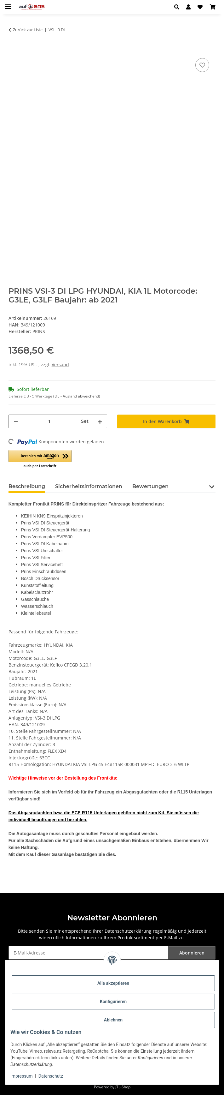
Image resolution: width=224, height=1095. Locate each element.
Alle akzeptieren (113, 983)
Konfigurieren (113, 1001)
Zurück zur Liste (28, 30)
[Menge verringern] (16, 421)
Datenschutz (50, 1076)
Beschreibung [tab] (27, 486)
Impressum (21, 1076)
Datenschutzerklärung (128, 931)
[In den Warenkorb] (14, 49)
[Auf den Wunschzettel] (202, 65)
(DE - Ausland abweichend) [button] (76, 396)
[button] (178, 7)
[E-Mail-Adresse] (89, 953)
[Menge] (49, 421)
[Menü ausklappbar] (8, 4)
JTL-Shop (122, 1087)
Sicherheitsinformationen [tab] (88, 486)
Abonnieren (191, 953)
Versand (60, 365)
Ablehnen (113, 1019)
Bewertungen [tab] (150, 486)
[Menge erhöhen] (100, 421)
